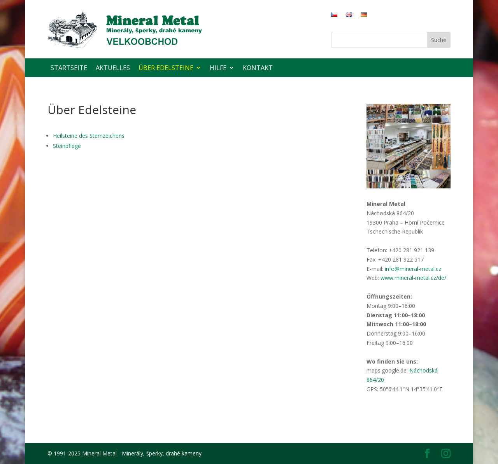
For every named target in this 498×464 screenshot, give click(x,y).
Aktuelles (113, 67)
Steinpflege (67, 145)
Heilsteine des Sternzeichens (88, 135)
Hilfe (218, 67)
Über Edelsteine (166, 67)
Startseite (69, 67)
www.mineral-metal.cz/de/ (413, 277)
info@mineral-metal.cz (413, 268)
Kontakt (258, 67)
